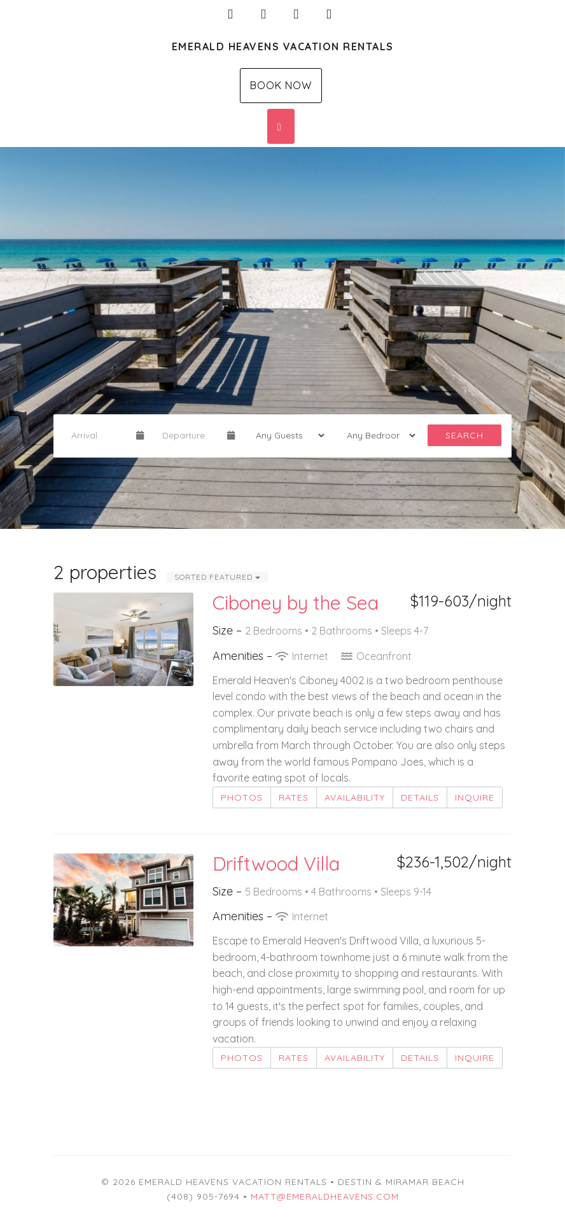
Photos (242, 797)
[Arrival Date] (98, 435)
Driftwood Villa (276, 864)
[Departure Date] (189, 435)
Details (420, 797)
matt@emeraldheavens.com (325, 1196)
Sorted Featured (217, 577)
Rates (294, 797)
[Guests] (286, 435)
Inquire (474, 797)
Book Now (281, 85)
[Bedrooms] (377, 435)
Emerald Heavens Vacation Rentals (283, 46)
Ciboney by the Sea (296, 603)
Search (464, 435)
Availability (354, 797)
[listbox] (282, 338)
